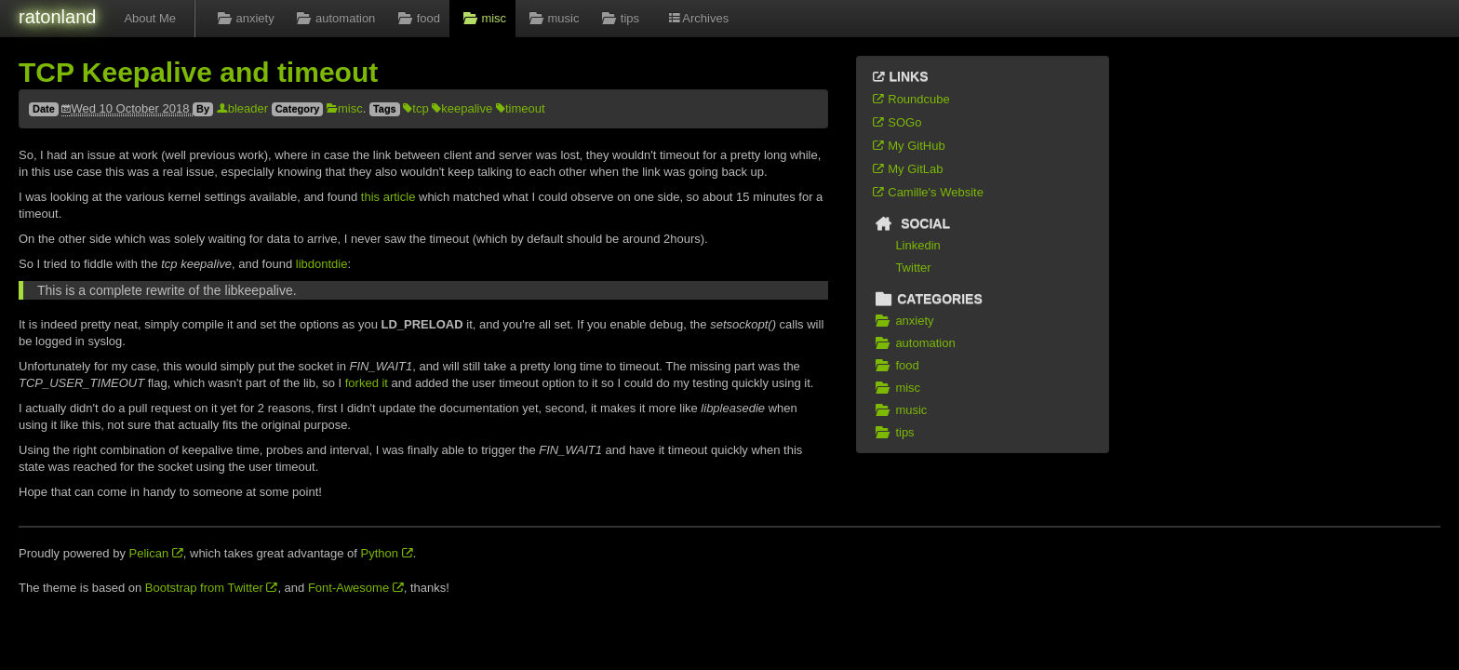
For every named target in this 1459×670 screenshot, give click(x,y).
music (552, 18)
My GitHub (908, 145)
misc (482, 18)
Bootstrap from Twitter (211, 588)
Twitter (912, 268)
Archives (698, 18)
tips (618, 18)
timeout (520, 108)
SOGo (896, 122)
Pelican (156, 553)
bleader (242, 108)
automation (334, 18)
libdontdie (322, 264)
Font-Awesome (356, 588)
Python (387, 553)
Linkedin (917, 245)
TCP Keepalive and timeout (198, 72)
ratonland (57, 17)
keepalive (462, 108)
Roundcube (910, 99)
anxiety (243, 18)
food (417, 18)
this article (388, 197)
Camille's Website (927, 192)
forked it (366, 383)
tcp (415, 108)
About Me (150, 18)
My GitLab (907, 169)
